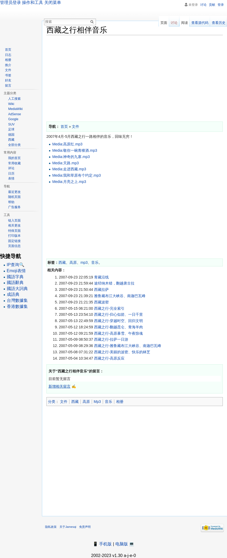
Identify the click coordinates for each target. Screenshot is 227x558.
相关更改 (14, 225)
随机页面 (14, 197)
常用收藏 (14, 163)
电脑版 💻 (124, 544)
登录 (221, 5)
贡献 (212, 5)
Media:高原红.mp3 (67, 144)
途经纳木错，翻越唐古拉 (114, 283)
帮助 (11, 202)
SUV (11, 124)
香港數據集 (17, 306)
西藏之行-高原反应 (109, 358)
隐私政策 (51, 526)
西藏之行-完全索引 (109, 308)
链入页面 (14, 220)
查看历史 (218, 23)
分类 (51, 401)
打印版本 (14, 236)
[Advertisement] (134, 77)
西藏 (62, 262)
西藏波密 (101, 302)
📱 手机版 (102, 544)
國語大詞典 (17, 288)
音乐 (95, 262)
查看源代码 (199, 23)
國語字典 (15, 277)
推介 (8, 65)
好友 (8, 80)
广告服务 (14, 207)
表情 (11, 178)
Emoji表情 (16, 271)
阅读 (184, 23)
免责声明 (85, 526)
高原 (73, 262)
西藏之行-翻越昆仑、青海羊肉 (118, 327)
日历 (11, 173)
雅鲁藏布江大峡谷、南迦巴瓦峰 (119, 296)
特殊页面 (14, 231)
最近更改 (14, 192)
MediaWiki (15, 109)
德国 (11, 134)
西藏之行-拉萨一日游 (111, 339)
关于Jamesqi (68, 526)
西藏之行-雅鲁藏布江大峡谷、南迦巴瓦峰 (127, 346)
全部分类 (14, 145)
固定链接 (14, 241)
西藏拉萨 (101, 289)
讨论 (203, 5)
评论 (11, 168)
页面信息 (14, 246)
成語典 (13, 294)
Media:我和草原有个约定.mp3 (76, 175)
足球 (11, 129)
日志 (8, 55)
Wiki (11, 104)
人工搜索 (14, 99)
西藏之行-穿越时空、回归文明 (118, 321)
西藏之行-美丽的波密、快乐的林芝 (122, 352)
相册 (119, 401)
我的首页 (14, 158)
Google (13, 119)
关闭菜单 (52, 2)
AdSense (14, 114)
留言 (8, 85)
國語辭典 (15, 282)
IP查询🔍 (15, 264)
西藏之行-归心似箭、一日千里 (118, 314)
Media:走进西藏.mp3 (69, 169)
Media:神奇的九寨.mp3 (71, 157)
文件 (63, 401)
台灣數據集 (17, 300)
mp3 (84, 262)
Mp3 (97, 401)
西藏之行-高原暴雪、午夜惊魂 (118, 333)
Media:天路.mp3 (65, 163)
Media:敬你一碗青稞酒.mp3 (74, 150)
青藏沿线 (101, 277)
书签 (8, 75)
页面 (163, 23)
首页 (8, 49)
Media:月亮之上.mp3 (69, 182)
